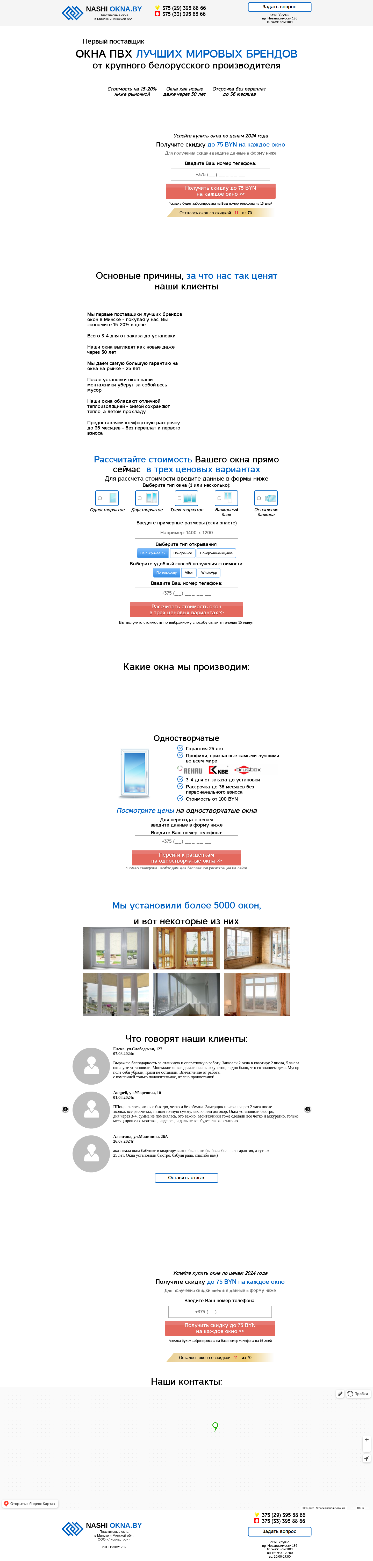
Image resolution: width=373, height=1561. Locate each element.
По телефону (166, 572)
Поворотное (183, 553)
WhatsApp (209, 572)
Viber (189, 572)
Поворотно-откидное (216, 553)
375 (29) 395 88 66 (180, 8)
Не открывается (152, 553)
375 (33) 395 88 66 (180, 14)
